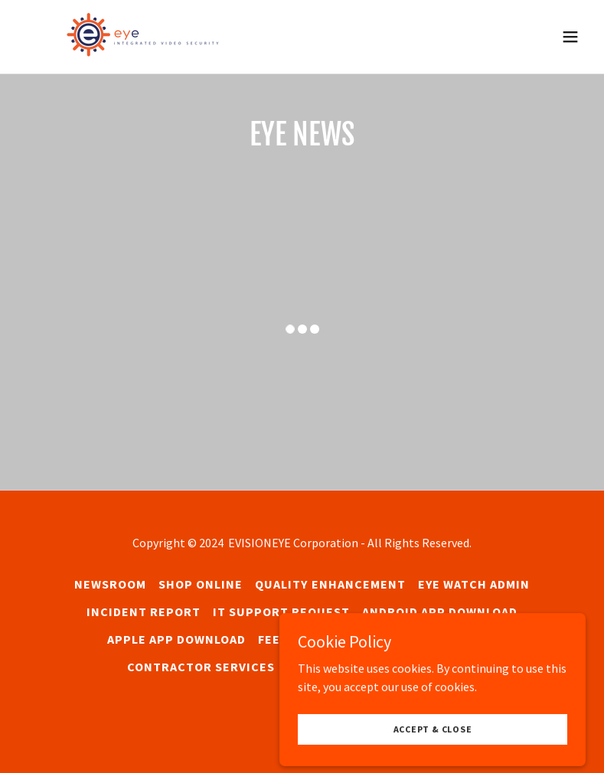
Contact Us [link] (326, 666)
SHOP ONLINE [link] (200, 584)
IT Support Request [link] (281, 611)
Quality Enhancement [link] (330, 584)
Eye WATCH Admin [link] (474, 584)
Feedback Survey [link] (315, 639)
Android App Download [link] (439, 611)
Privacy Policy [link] (427, 666)
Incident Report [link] (144, 611)
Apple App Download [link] (176, 639)
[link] (159, 36)
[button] (570, 36)
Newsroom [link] (110, 584)
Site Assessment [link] (440, 639)
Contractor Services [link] (201, 666)
